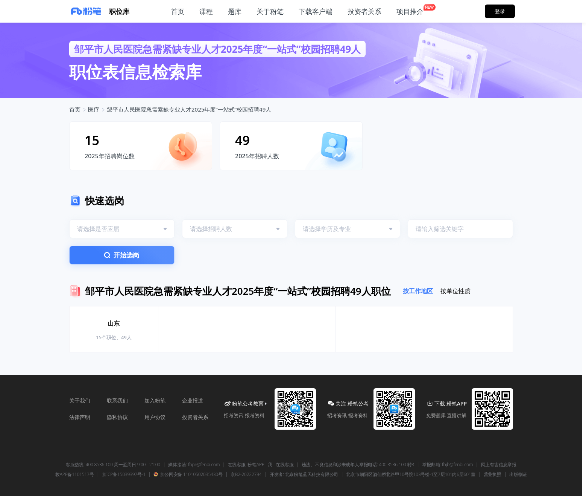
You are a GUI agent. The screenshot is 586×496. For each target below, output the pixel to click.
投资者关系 (195, 417)
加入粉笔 (154, 400)
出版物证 (518, 474)
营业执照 (492, 474)
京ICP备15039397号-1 (124, 474)
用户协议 (154, 417)
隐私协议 (117, 417)
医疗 (93, 109)
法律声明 (79, 417)
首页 (74, 109)
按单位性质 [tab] (455, 291)
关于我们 (79, 400)
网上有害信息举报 (498, 464)
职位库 (119, 11)
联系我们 (117, 400)
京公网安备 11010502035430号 (187, 474)
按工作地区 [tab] (418, 291)
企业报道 (192, 400)
